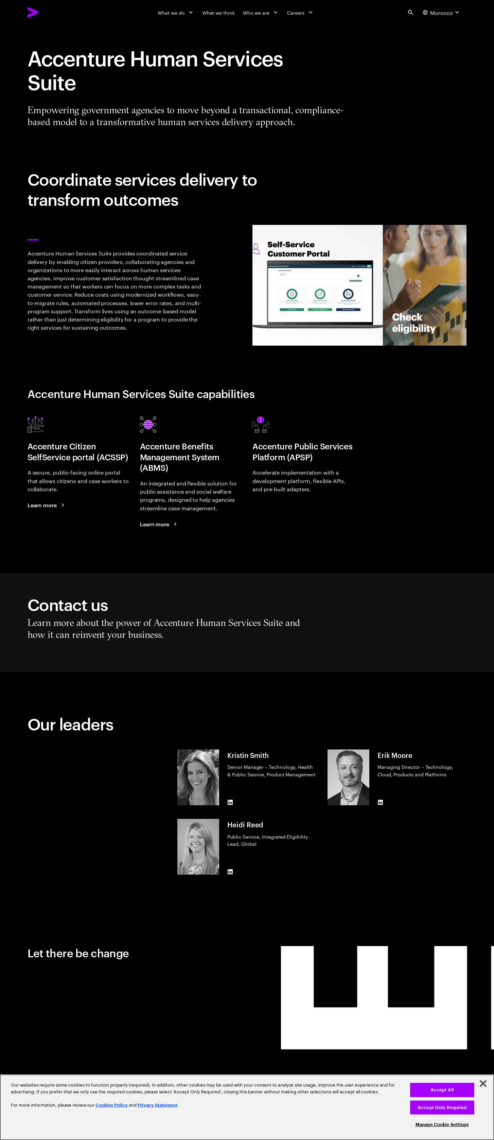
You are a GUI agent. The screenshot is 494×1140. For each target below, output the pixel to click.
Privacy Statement (157, 1105)
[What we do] (176, 12)
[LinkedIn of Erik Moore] (380, 802)
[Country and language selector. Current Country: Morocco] (441, 12)
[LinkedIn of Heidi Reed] (230, 872)
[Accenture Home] (48, 12)
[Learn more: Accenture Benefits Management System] (159, 524)
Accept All (442, 1090)
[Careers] (300, 12)
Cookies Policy (111, 1105)
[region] (247, 1107)
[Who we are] (261, 12)
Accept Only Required (442, 1107)
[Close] (483, 1083)
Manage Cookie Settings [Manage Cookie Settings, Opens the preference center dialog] (442, 1124)
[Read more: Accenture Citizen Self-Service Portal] (47, 505)
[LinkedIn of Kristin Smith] (230, 802)
